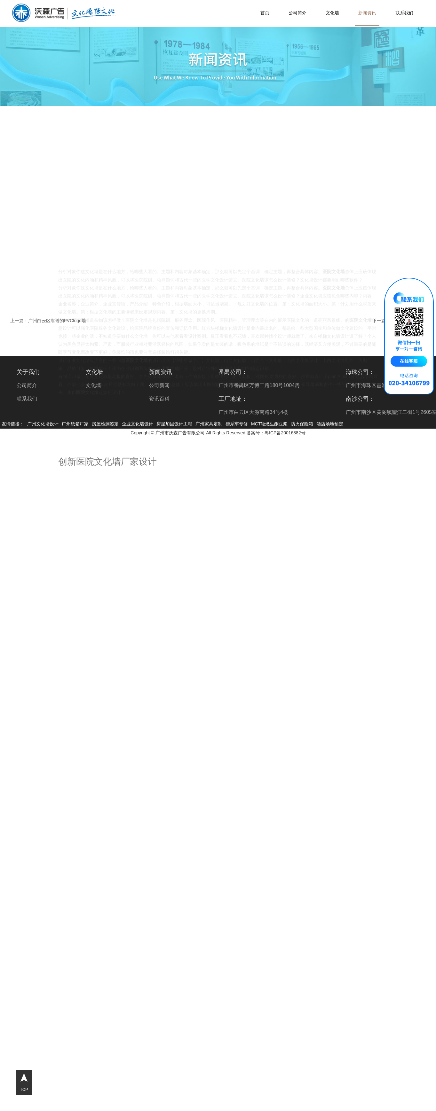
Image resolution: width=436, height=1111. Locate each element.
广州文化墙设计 (43, 423)
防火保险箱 (302, 423)
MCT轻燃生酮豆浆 (269, 423)
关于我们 (28, 372)
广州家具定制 (208, 423)
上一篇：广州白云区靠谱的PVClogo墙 (48, 320)
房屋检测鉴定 (105, 423)
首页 (264, 12)
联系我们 (404, 12)
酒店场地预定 (329, 423)
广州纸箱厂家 (75, 423)
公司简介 (297, 12)
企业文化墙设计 (137, 423)
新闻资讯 (367, 12)
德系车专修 (237, 423)
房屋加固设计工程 (174, 423)
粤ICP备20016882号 (285, 432)
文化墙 (332, 12)
